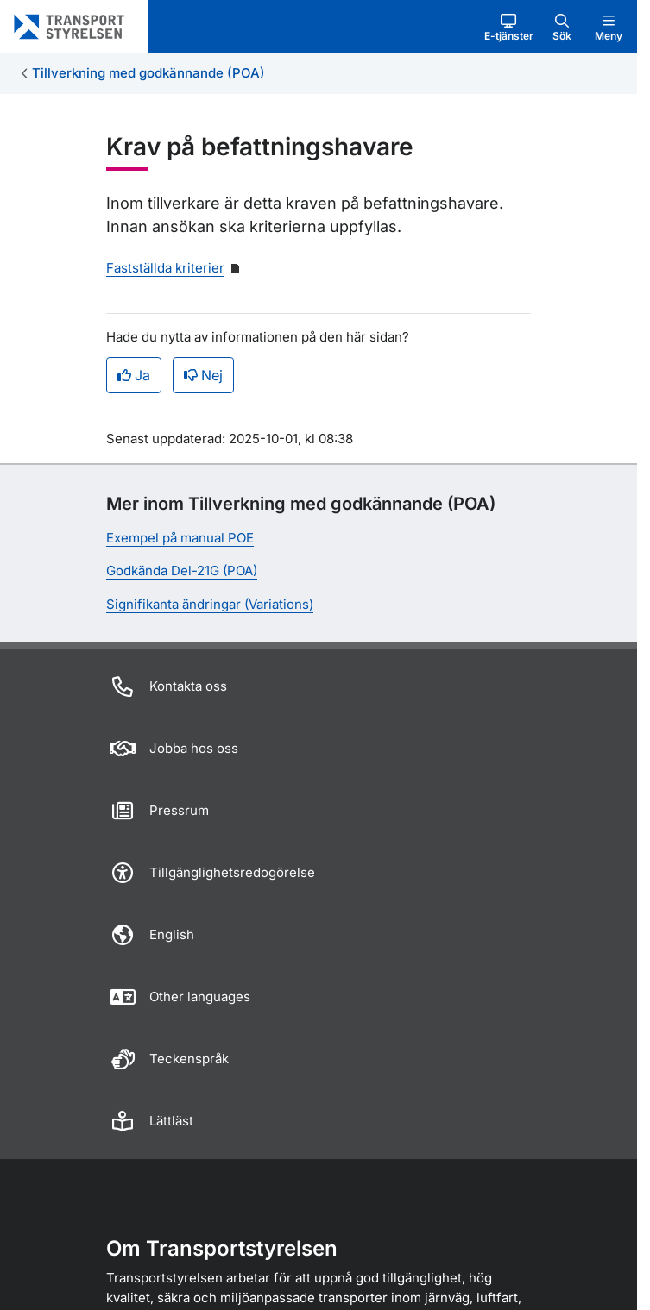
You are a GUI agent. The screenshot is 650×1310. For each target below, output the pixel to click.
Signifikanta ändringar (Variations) (209, 604)
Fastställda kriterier (165, 268)
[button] (508, 26)
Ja (133, 375)
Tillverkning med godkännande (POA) (148, 73)
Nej (203, 375)
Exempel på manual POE (180, 538)
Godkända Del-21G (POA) (181, 570)
